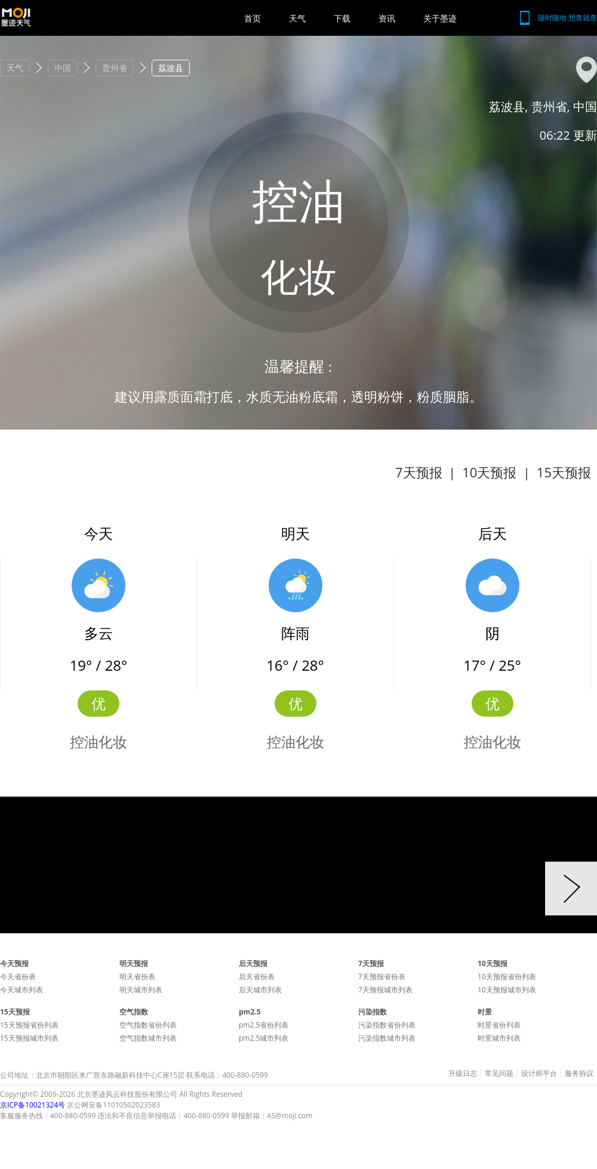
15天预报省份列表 (29, 1025)
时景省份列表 (499, 1025)
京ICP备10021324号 (32, 1105)
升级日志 (462, 1073)
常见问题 (499, 1073)
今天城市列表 (21, 990)
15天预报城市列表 (29, 1038)
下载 (342, 18)
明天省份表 (137, 976)
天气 (297, 18)
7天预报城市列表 (385, 990)
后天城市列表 (260, 990)
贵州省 (114, 67)
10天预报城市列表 (507, 990)
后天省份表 (257, 976)
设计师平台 (539, 1073)
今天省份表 (18, 976)
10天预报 (489, 472)
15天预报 (564, 472)
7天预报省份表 (381, 976)
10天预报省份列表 (507, 976)
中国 (62, 67)
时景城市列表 (499, 1038)
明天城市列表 (140, 990)
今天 (98, 533)
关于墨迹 (440, 18)
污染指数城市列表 (387, 1038)
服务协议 (579, 1073)
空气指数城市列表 (148, 1038)
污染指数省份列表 (387, 1025)
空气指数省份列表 (148, 1025)
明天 (295, 533)
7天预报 (418, 472)
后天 (492, 533)
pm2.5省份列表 (263, 1025)
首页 (252, 18)
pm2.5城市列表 (263, 1038)
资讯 (386, 18)
